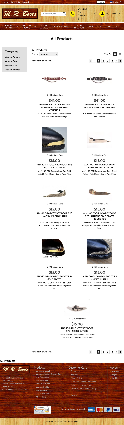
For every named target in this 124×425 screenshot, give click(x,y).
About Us (112, 27)
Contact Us (15, 2)
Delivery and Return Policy (81, 385)
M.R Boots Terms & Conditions (83, 382)
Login (114, 375)
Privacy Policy (76, 378)
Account (25, 2)
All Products (41, 397)
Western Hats (61, 27)
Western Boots (26, 26)
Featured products (79, 26)
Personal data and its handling (83, 389)
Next (120, 61)
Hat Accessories (42, 393)
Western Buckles (44, 26)
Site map (74, 395)
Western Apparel (9, 26)
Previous (90, 61)
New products (96, 27)
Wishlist (115, 378)
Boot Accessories (43, 383)
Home (5, 2)
